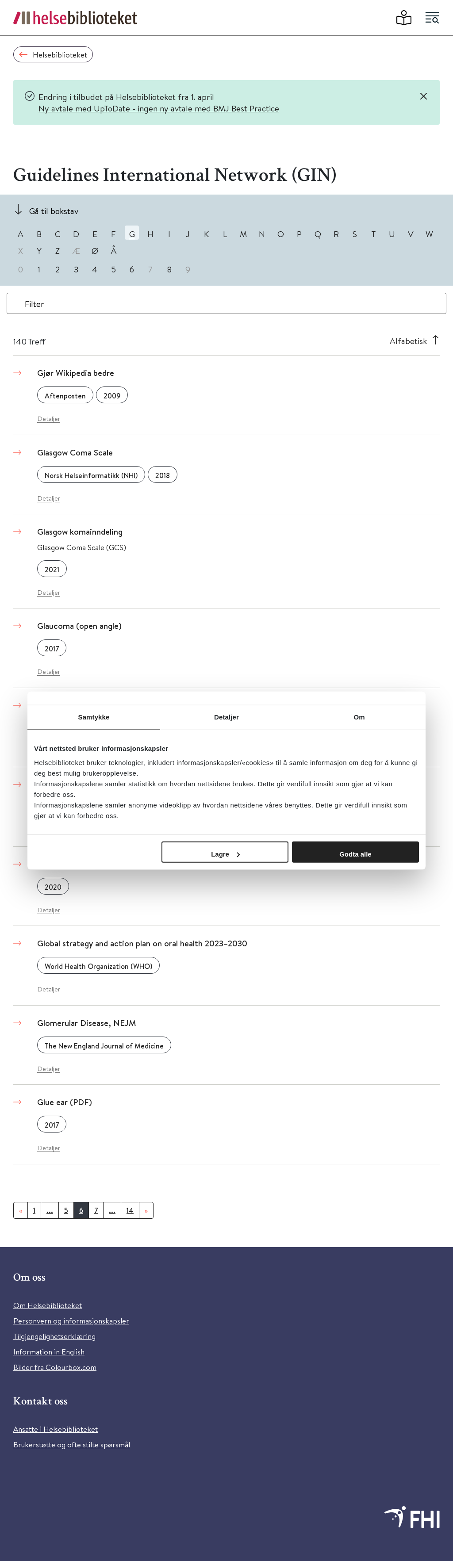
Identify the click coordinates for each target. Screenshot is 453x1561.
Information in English (48, 1352)
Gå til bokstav (53, 210)
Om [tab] (359, 717)
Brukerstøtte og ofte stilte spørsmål (71, 1444)
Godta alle (355, 853)
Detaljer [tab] (226, 717)
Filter (34, 303)
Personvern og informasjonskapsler (71, 1321)
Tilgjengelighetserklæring (54, 1336)
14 (130, 1210)
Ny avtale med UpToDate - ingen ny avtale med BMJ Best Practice (158, 108)
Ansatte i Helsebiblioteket (55, 1429)
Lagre (225, 853)
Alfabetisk (408, 340)
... (49, 1210)
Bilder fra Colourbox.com (54, 1367)
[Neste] (146, 1210)
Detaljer (48, 418)
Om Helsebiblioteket (47, 1305)
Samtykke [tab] (94, 717)
